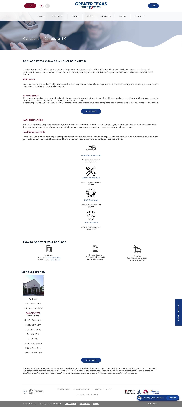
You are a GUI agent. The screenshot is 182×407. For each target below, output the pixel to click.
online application (53, 258)
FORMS (96, 404)
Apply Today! (91, 111)
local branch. (55, 259)
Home (40, 16)
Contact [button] (140, 16)
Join (153, 6)
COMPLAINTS (85, 404)
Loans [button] (74, 16)
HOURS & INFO (70, 404)
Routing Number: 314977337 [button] (50, 404)
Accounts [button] (57, 16)
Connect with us (179, 312)
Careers (109, 389)
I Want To (152, 404)
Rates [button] (89, 16)
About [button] (122, 16)
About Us (98, 389)
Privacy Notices (63, 389)
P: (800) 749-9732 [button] (29, 404)
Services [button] (106, 16)
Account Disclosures (82, 389)
